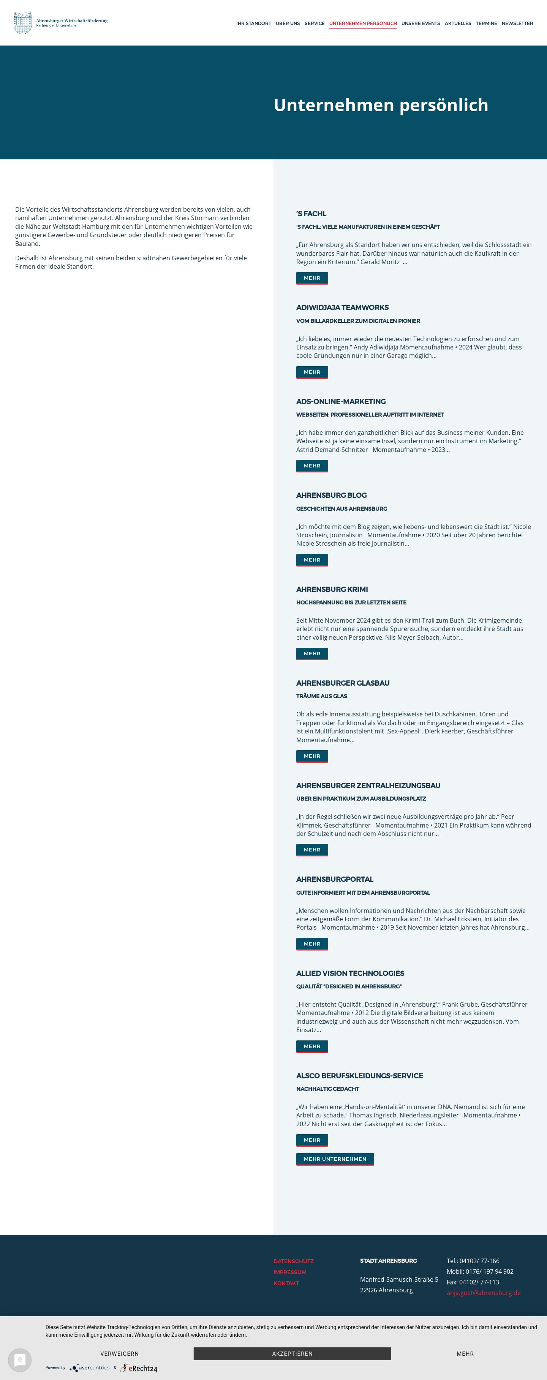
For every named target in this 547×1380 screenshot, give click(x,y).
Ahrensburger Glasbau (343, 683)
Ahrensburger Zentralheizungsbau (368, 786)
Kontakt (286, 1283)
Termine (486, 23)
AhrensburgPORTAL (334, 879)
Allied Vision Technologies (350, 973)
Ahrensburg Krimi (332, 589)
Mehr (312, 278)
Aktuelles (458, 23)
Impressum (290, 1272)
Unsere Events (421, 23)
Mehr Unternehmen (335, 1159)
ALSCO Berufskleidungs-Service (359, 1076)
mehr (465, 1353)
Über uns (288, 23)
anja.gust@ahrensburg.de (484, 1293)
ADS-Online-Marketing (341, 402)
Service (315, 23)
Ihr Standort (253, 23)
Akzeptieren (292, 1353)
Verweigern (119, 1353)
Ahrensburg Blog (331, 495)
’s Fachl (311, 214)
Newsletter (517, 23)
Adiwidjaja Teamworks (342, 308)
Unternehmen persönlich (363, 23)
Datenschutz (294, 1261)
